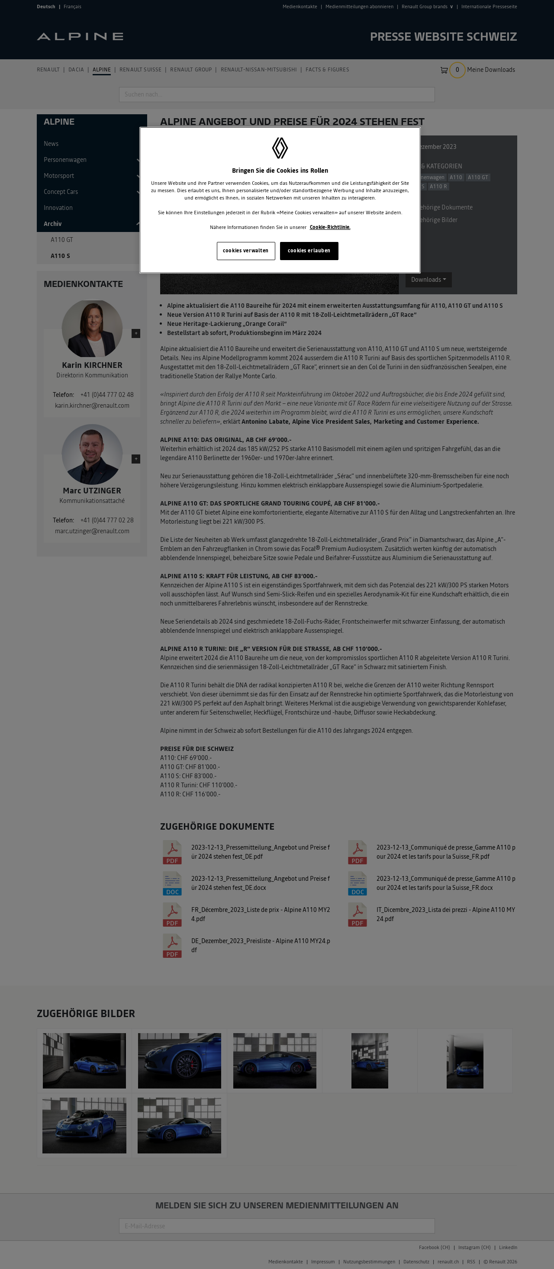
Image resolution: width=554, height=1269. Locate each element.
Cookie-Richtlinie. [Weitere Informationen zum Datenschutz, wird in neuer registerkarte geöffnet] (330, 227)
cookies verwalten (246, 250)
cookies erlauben (309, 250)
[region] (280, 200)
